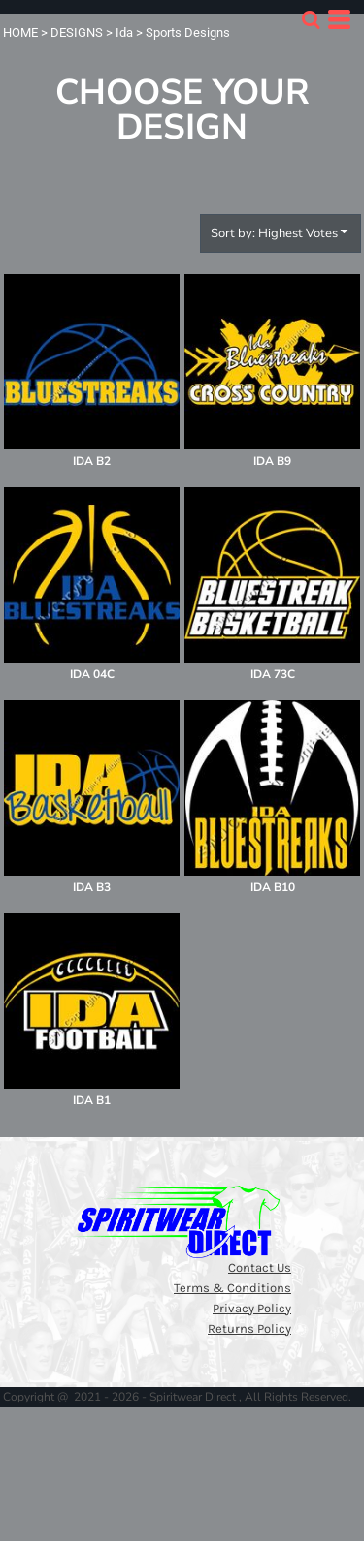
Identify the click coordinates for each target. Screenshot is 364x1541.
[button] (310, 19)
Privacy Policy (252, 1308)
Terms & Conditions (232, 1287)
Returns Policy (249, 1328)
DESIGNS (76, 32)
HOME (20, 32)
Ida (124, 32)
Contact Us (259, 1267)
